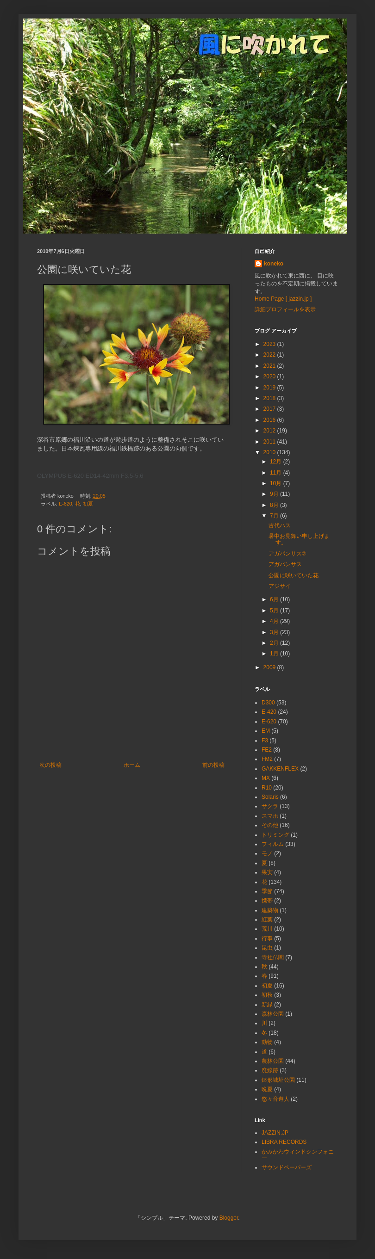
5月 (275, 610)
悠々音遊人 (275, 1099)
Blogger (228, 1218)
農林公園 (273, 1061)
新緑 (267, 1004)
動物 (267, 1042)
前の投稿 (213, 765)
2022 (270, 355)
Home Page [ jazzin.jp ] (283, 299)
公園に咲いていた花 (294, 575)
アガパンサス (285, 564)
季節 (267, 891)
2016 (270, 420)
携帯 (267, 900)
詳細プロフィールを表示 (285, 309)
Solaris (270, 797)
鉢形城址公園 (278, 1080)
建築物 (270, 910)
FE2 (267, 750)
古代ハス (280, 525)
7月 (275, 515)
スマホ (270, 816)
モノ (267, 853)
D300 (268, 702)
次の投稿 (50, 765)
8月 (275, 505)
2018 (270, 398)
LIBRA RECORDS (284, 1142)
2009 (270, 667)
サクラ (270, 806)
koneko (273, 263)
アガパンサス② (287, 553)
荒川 (267, 929)
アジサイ (280, 586)
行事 (267, 938)
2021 (270, 366)
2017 (270, 409)
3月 (275, 632)
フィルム (273, 844)
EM (266, 731)
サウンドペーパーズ (287, 1167)
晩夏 (267, 1089)
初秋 (267, 995)
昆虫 (267, 947)
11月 (276, 472)
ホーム (132, 765)
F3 (265, 740)
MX (266, 778)
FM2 (267, 759)
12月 (276, 461)
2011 (270, 441)
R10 (267, 787)
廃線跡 (270, 1070)
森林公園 (273, 1014)
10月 (276, 483)
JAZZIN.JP (275, 1132)
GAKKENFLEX (280, 768)
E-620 (65, 503)
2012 (270, 430)
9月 (275, 494)
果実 (267, 872)
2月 (275, 643)
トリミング (275, 835)
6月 (275, 599)
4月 (275, 621)
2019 (270, 387)
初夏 (88, 503)
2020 (270, 376)
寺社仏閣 (273, 957)
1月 (275, 653)
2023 (270, 344)
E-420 (269, 712)
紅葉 (267, 919)
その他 (270, 825)
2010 (270, 452)
